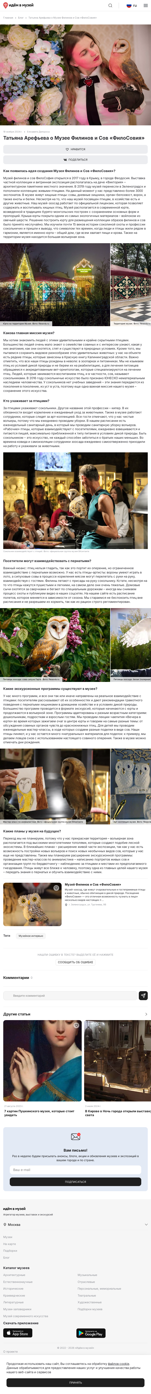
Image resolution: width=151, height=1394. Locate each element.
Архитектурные (14, 1275)
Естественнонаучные (18, 1282)
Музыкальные (87, 1275)
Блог (21, 17)
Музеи (7, 1237)
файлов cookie (118, 1364)
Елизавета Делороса (38, 131)
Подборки (10, 1250)
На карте (9, 1244)
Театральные (87, 1295)
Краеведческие (14, 1295)
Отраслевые (86, 1282)
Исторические (13, 1288)
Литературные (13, 1302)
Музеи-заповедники (17, 1309)
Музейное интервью (31, 935)
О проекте (10, 1351)
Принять (75, 1382)
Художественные (90, 1302)
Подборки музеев (90, 1309)
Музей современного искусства (25, 1316)
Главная (8, 17)
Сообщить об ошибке (75, 962)
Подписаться (75, 1181)
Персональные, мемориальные (99, 1288)
